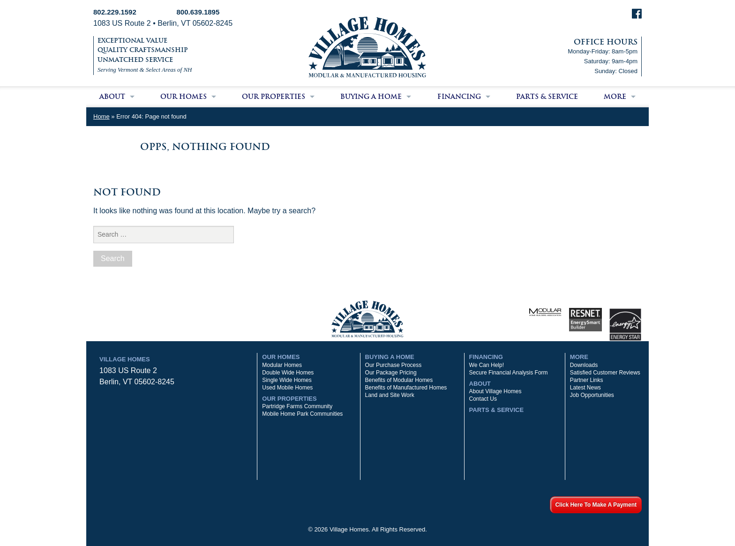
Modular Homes (282, 365)
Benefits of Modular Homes (399, 380)
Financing (459, 96)
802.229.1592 (114, 12)
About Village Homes (495, 391)
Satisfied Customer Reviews (605, 372)
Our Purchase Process (393, 365)
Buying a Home (371, 96)
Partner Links (586, 380)
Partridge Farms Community (297, 406)
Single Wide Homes (286, 380)
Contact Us (483, 399)
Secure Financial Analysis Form (508, 372)
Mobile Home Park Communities (302, 414)
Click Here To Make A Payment (596, 504)
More (615, 96)
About (112, 96)
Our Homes (183, 96)
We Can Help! (486, 365)
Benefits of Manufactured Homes (406, 387)
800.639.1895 (198, 12)
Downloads (584, 365)
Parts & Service (547, 96)
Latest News (585, 387)
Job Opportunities (592, 395)
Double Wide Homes (288, 372)
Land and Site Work (389, 395)
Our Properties (273, 96)
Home (101, 116)
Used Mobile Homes (287, 387)
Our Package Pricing (391, 372)
